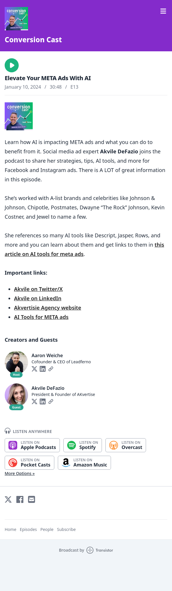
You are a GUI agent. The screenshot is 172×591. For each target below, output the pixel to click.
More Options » (20, 473)
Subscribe (66, 529)
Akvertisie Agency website (47, 307)
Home (10, 529)
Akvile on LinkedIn (37, 298)
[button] (12, 65)
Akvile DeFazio (48, 388)
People (46, 529)
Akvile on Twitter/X (38, 288)
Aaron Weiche (47, 355)
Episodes (28, 529)
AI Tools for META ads (41, 316)
